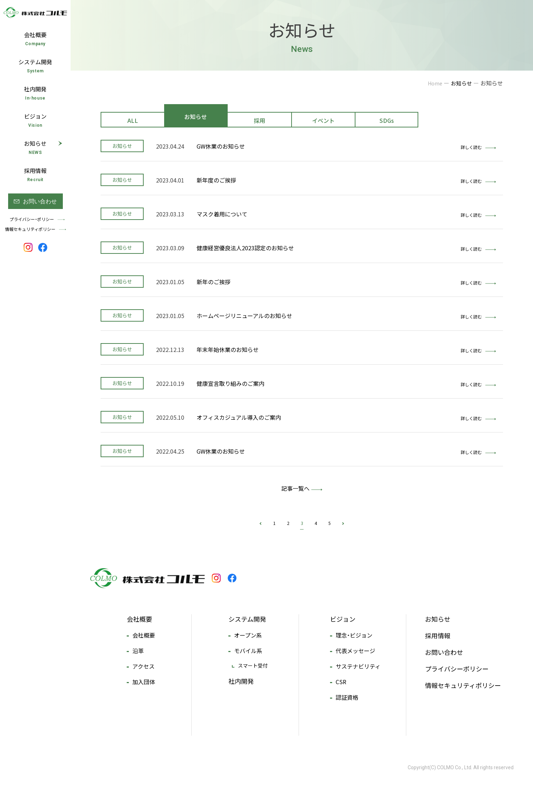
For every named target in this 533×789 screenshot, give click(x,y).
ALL (132, 120)
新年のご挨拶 (213, 281)
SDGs (386, 120)
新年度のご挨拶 (216, 180)
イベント (323, 120)
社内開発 (241, 681)
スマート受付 (253, 665)
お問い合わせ (444, 652)
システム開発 (247, 619)
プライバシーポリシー (457, 669)
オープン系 (248, 635)
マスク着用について (222, 214)
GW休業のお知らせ (221, 146)
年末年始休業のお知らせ (228, 349)
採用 (259, 120)
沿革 (138, 650)
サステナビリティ (358, 666)
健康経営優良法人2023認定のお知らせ (245, 248)
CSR (341, 681)
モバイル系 (248, 650)
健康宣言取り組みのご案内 (230, 383)
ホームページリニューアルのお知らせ (244, 315)
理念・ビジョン (354, 635)
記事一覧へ (295, 488)
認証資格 (347, 697)
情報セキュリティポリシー (463, 685)
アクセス (143, 666)
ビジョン (342, 619)
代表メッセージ (355, 650)
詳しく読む (478, 147)
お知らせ (195, 116)
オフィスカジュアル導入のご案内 (239, 417)
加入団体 (143, 681)
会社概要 (139, 619)
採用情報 (437, 635)
